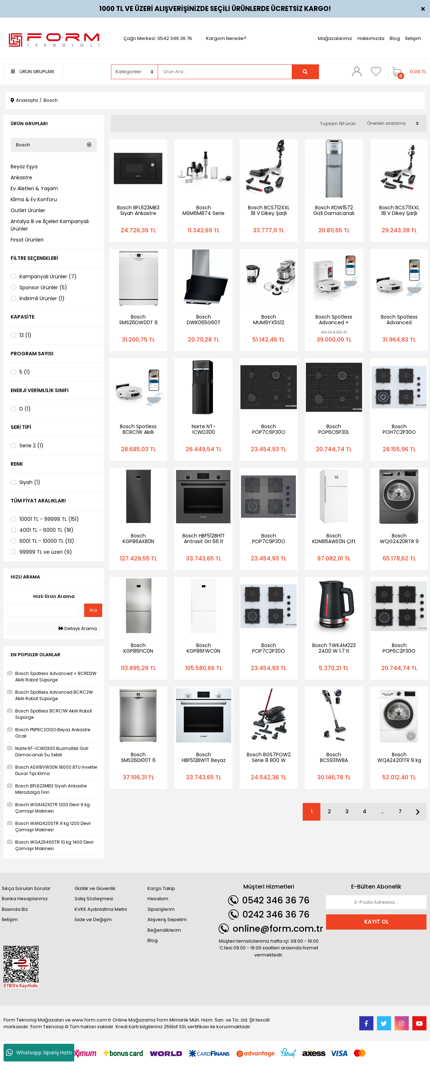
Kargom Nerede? (226, 38)
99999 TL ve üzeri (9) (45, 551)
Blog (395, 38)
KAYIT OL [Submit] (376, 921)
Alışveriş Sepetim (167, 919)
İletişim (413, 38)
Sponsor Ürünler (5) (43, 287)
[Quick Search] (43, 610)
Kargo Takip (161, 888)
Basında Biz (15, 909)
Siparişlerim (161, 909)
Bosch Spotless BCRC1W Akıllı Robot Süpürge (138, 432)
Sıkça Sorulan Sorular (26, 888)
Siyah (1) (29, 482)
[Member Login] (357, 71)
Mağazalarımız (335, 38)
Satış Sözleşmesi (94, 898)
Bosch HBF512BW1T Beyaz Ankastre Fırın (204, 760)
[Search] (224, 72)
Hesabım (157, 898)
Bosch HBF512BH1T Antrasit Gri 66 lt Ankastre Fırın (203, 541)
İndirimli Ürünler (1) (42, 298)
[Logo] (54, 38)
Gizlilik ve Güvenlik (95, 888)
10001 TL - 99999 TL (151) (49, 519)
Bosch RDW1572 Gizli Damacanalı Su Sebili (333, 213)
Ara (93, 610)
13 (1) (25, 335)
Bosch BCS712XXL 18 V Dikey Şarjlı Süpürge (269, 213)
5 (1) (24, 372)
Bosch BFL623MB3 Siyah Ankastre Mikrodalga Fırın (138, 213)
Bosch (50, 100)
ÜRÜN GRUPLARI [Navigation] (32, 71)
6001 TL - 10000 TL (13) (46, 541)
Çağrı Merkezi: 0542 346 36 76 (157, 38)
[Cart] (407, 71)
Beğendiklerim (164, 930)
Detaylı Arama (78, 628)
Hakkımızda (371, 38)
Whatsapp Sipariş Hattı (39, 1053)
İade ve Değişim (93, 919)
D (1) (25, 408)
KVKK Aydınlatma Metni (101, 909)
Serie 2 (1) (31, 445)
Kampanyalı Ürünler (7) (48, 276)
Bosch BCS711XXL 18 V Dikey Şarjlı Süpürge (399, 213)
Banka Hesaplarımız (25, 898)
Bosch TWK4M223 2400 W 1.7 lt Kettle (334, 651)
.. (382, 811)
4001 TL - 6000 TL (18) (46, 530)
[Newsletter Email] (376, 902)
